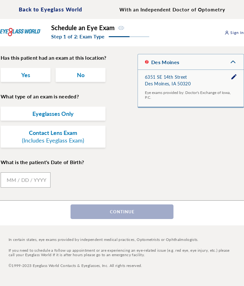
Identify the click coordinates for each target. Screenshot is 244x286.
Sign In (234, 32)
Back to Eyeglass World (50, 9)
